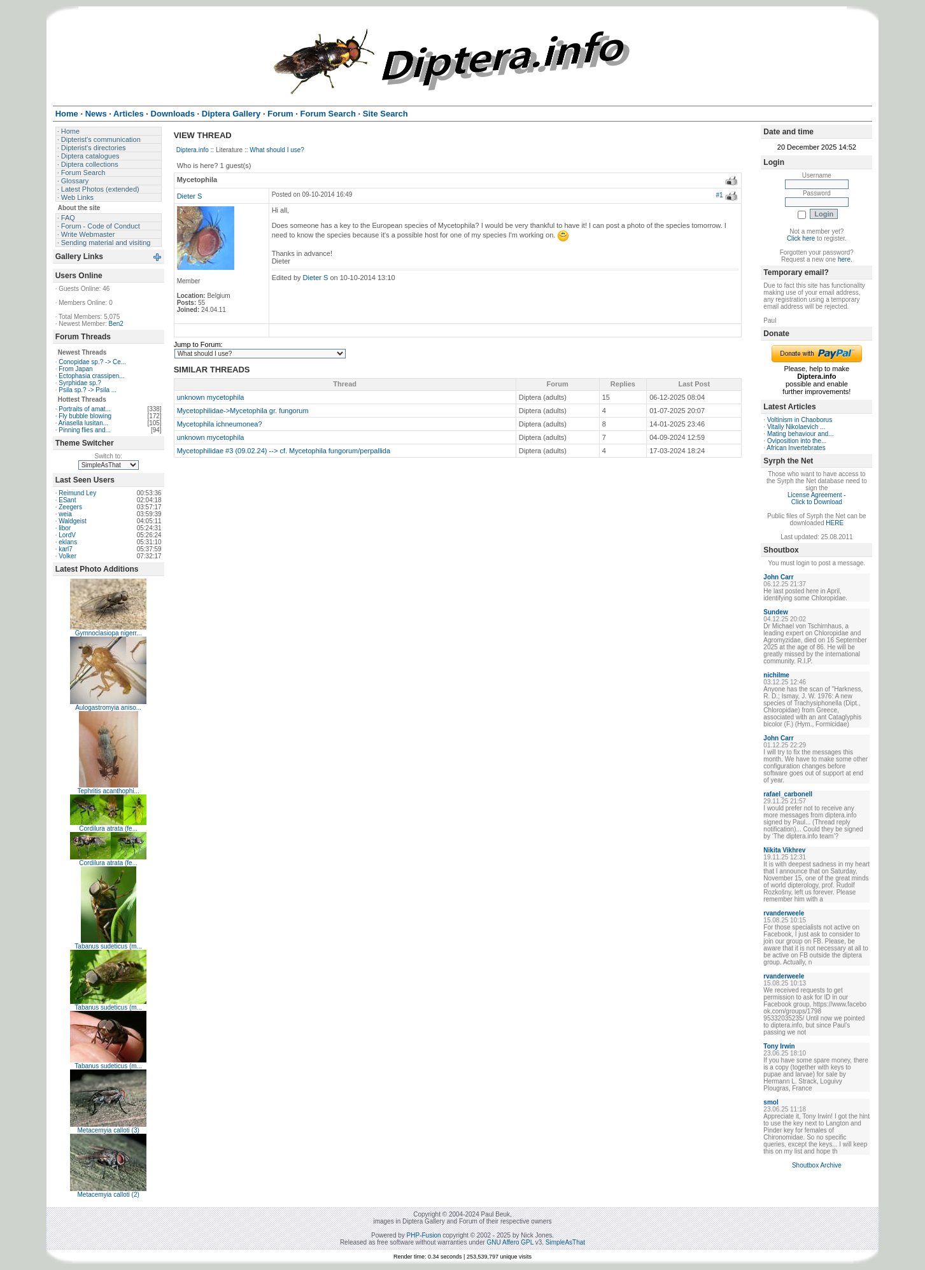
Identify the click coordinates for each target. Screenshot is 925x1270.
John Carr (778, 577)
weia (65, 514)
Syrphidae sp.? (80, 382)
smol (770, 1102)
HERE (835, 522)
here (844, 259)
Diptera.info (192, 149)
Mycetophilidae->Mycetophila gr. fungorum (243, 410)
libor (65, 528)
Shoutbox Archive (817, 1165)
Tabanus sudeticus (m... (108, 946)
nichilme (776, 675)
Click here (801, 238)
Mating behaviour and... (800, 433)
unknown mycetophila (210, 397)
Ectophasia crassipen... (91, 375)
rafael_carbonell (787, 794)
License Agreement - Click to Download (816, 498)
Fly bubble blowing (85, 416)
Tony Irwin (778, 1046)
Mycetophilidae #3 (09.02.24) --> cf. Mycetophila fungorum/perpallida (283, 451)
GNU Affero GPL (510, 1242)
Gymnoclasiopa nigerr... (108, 633)
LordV (67, 535)
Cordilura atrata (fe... (108, 828)
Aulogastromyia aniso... (108, 707)
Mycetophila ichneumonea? (219, 424)
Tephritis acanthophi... (108, 790)
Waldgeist (73, 521)
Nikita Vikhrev (784, 850)
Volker (67, 556)
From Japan (75, 368)
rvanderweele (783, 913)
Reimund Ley (77, 493)
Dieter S (189, 196)
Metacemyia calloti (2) (108, 1194)
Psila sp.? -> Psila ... (88, 389)
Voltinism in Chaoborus (799, 419)
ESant (67, 500)
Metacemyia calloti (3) (108, 1130)
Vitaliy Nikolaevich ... (796, 426)
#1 (719, 195)
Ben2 (116, 323)
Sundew (775, 612)
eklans (68, 542)
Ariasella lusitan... (83, 423)
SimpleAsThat (565, 1242)
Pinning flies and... (85, 430)
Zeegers (70, 507)
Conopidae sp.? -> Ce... (92, 361)
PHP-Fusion (424, 1235)
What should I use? (277, 149)
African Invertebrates (795, 447)
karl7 (66, 549)
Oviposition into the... (796, 440)
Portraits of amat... (85, 409)
